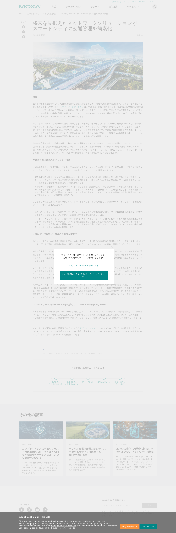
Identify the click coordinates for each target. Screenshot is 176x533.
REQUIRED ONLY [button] (129, 526)
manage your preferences (63, 526)
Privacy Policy (58, 528)
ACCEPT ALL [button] (148, 526)
